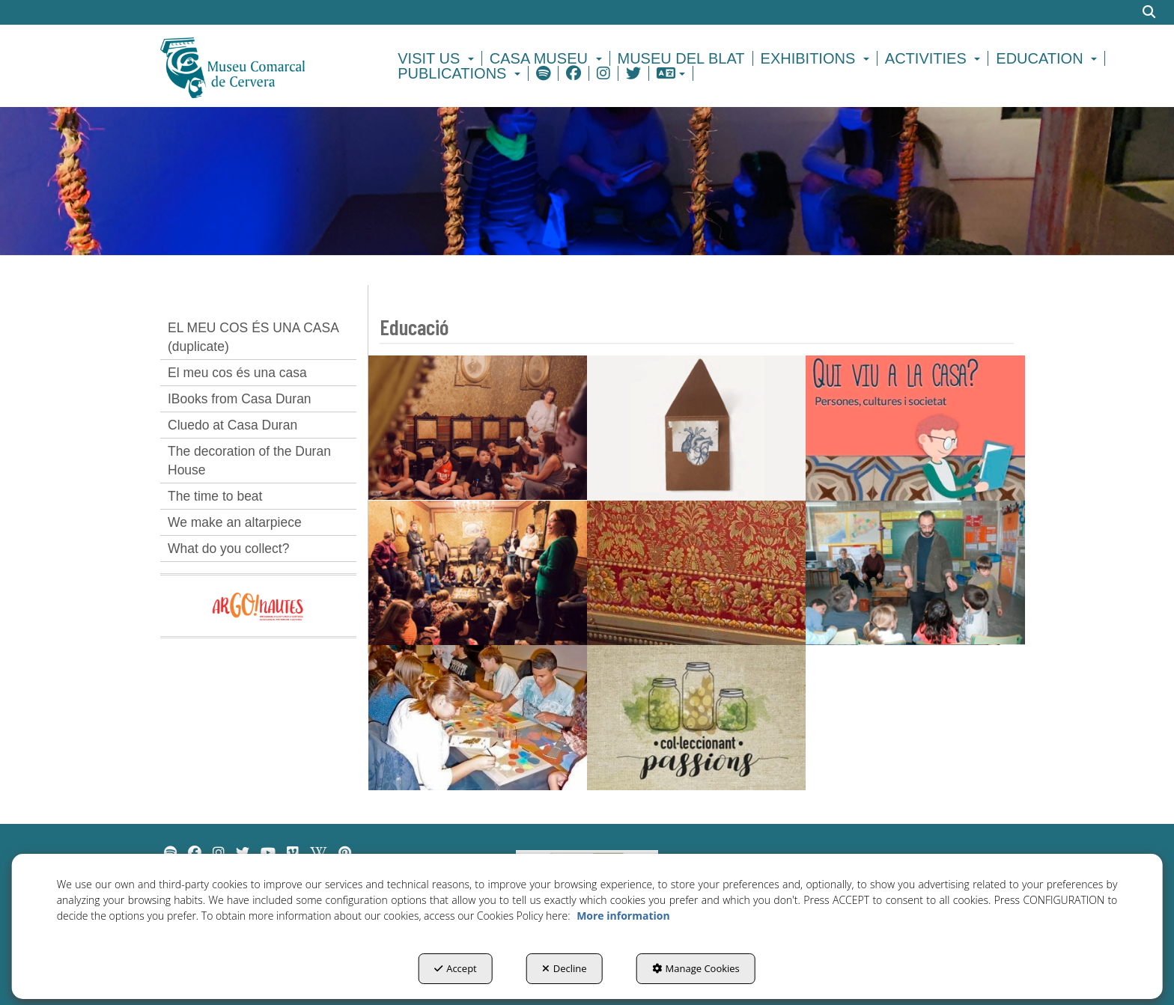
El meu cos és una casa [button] (237, 372)
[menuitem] (438, 58)
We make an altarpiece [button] (235, 522)
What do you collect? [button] (228, 548)
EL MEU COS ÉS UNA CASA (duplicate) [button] (253, 337)
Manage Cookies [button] (696, 968)
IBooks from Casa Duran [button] (239, 398)
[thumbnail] (477, 427)
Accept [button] (455, 968)
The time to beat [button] (215, 496)
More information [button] (623, 915)
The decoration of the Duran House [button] (249, 460)
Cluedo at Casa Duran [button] (232, 425)
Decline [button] (564, 968)
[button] (258, 66)
